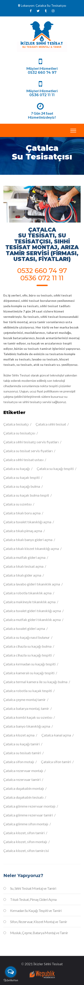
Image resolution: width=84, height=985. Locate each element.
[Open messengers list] (10, 971)
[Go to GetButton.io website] (11, 980)
